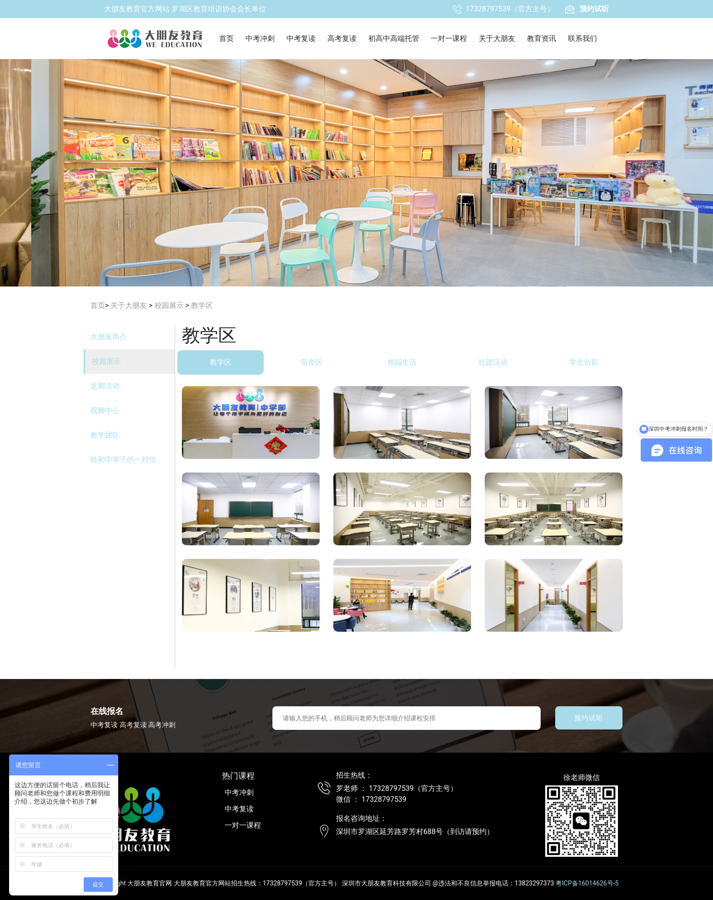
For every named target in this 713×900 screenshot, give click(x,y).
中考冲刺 (260, 38)
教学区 (202, 305)
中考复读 (301, 38)
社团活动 (497, 362)
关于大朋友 (497, 38)
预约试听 (588, 718)
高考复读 (341, 38)
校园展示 (169, 305)
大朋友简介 (108, 336)
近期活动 (105, 386)
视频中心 (105, 410)
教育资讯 (541, 38)
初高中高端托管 (393, 38)
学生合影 (588, 362)
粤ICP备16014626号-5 (587, 883)
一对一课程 (449, 38)
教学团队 (105, 435)
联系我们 (582, 38)
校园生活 (406, 362)
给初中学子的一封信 (123, 459)
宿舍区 (316, 362)
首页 (226, 38)
